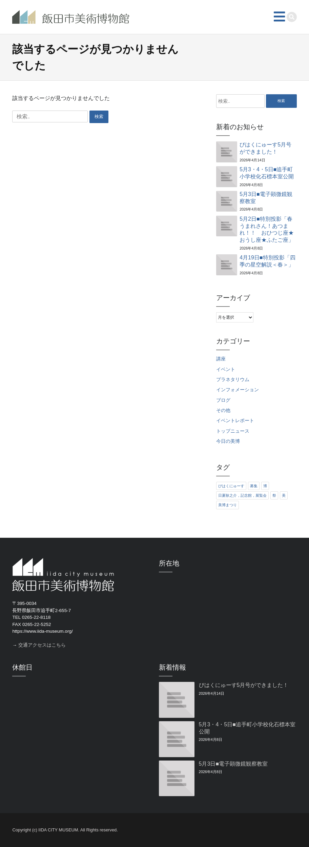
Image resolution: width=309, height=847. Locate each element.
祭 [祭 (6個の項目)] (274, 495)
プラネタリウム (232, 379)
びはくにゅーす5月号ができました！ (265, 148)
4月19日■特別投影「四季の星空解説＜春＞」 (267, 261)
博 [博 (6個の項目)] (265, 486)
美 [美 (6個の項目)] (284, 495)
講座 (221, 358)
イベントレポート (235, 420)
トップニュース (232, 431)
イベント (225, 369)
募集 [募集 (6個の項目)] (254, 486)
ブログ (223, 400)
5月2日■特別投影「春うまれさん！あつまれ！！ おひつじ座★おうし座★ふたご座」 (267, 229)
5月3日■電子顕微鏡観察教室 (266, 197)
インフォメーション (237, 389)
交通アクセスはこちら (42, 645)
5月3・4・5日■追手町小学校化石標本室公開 (267, 172)
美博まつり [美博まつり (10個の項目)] (227, 505)
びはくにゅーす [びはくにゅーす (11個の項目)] (231, 486)
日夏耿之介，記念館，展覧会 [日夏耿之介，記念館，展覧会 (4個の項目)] (242, 495)
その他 (223, 410)
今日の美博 (228, 441)
